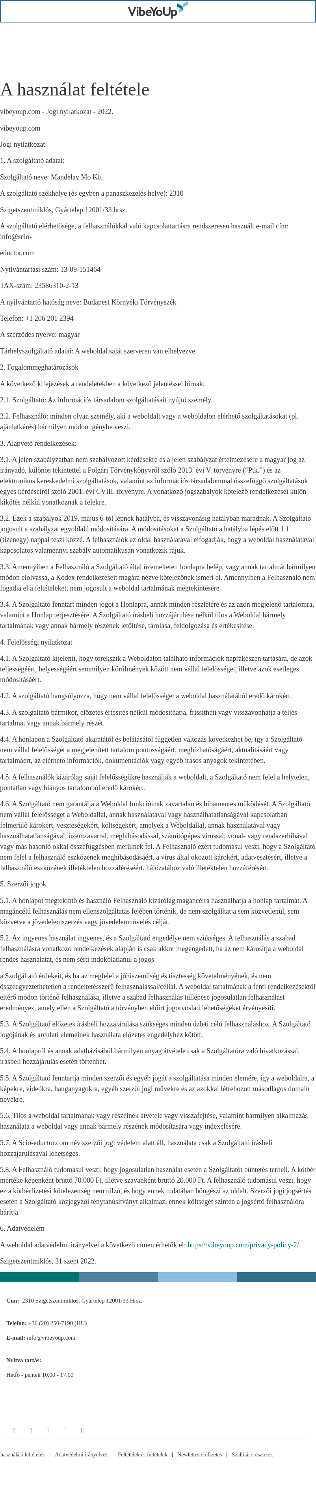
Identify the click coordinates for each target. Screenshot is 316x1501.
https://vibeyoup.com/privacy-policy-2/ (243, 1248)
